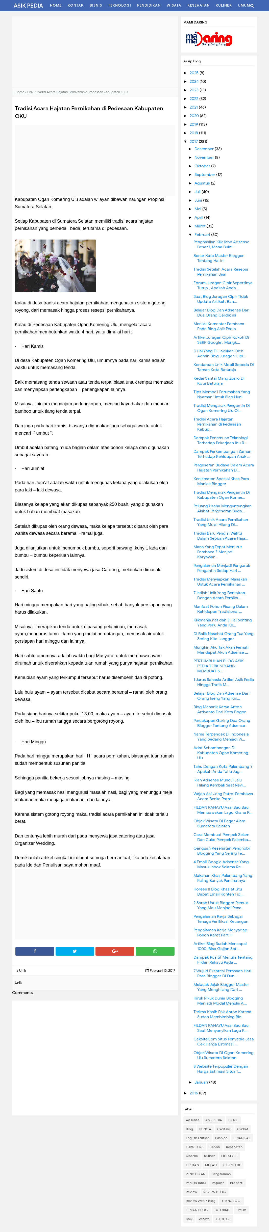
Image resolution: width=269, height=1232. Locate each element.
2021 (194, 107)
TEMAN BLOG (197, 1210)
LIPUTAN (192, 1165)
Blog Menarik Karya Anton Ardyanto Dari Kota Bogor (219, 709)
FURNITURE (195, 1147)
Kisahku (192, 1156)
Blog (189, 1129)
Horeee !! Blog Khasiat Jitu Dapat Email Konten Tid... (218, 892)
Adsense (193, 1120)
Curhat (242, 1129)
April (199, 217)
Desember (204, 148)
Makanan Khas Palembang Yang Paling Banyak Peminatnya (222, 878)
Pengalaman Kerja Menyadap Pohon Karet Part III (220, 933)
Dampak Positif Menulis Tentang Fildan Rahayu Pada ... (223, 960)
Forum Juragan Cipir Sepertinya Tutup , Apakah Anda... (223, 285)
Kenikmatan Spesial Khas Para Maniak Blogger (221, 481)
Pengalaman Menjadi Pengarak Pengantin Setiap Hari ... (221, 568)
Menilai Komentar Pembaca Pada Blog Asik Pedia (218, 326)
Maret (200, 226)
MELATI (211, 1165)
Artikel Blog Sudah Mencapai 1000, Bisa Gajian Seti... (220, 946)
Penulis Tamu (196, 1183)
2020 (195, 115)
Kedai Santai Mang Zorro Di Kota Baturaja (218, 381)
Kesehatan (234, 1147)
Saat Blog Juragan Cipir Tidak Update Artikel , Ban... (220, 299)
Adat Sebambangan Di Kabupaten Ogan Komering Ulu (220, 753)
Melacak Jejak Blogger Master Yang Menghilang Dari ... (221, 987)
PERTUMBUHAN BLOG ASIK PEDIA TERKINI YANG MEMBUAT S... (218, 666)
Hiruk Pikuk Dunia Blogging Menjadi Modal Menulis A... (220, 1001)
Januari (201, 1082)
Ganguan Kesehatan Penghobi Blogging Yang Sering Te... (221, 851)
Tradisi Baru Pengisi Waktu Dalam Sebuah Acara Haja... (220, 536)
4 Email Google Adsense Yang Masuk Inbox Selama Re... (221, 864)
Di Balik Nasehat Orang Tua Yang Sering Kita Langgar (223, 636)
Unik (189, 1219)
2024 (195, 81)
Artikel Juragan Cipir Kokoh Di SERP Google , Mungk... (221, 340)
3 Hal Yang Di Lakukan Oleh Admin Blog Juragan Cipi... (219, 354)
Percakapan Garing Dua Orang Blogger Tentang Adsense (221, 723)
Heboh (214, 1147)
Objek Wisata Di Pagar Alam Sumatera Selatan (219, 824)
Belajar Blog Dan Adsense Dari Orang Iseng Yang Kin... (221, 696)
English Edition (197, 1138)
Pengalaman (221, 1174)
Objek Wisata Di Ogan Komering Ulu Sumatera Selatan (223, 1055)
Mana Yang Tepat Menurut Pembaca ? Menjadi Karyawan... (217, 552)
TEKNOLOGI (231, 1201)
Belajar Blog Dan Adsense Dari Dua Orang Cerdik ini (221, 313)
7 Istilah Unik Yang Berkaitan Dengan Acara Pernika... (219, 595)
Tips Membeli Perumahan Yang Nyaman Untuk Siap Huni (221, 394)
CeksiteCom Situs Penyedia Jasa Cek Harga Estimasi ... (223, 1042)
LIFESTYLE (229, 1156)
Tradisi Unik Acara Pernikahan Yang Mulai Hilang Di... (220, 522)
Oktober (202, 166)
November (204, 157)
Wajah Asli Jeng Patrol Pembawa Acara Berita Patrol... (223, 796)
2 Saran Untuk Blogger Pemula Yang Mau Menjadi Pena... (221, 905)
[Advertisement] (95, 51)
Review (191, 1192)
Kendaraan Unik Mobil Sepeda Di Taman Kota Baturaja (223, 367)
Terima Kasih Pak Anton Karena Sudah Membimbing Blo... (222, 1014)
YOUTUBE (223, 1219)
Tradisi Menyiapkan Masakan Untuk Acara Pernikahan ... (220, 582)
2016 (194, 1093)
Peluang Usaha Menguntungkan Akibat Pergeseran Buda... (222, 509)
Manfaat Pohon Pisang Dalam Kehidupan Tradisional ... (220, 609)
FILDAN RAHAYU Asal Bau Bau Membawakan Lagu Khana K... (223, 810)
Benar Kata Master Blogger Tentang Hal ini (218, 258)
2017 (194, 141)
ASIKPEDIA (213, 1120)
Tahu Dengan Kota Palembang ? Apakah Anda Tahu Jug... (222, 769)
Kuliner (209, 1156)
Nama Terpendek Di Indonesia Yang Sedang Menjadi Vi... (221, 737)
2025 (195, 72)
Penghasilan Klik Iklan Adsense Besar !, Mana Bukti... (221, 245)
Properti (236, 1183)
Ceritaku (224, 1129)
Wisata (204, 1219)
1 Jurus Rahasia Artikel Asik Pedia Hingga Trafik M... (223, 682)
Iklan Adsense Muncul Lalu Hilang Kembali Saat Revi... (219, 783)
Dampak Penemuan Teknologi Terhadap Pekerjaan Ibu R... (220, 440)
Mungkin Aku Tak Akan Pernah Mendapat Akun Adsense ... (221, 650)
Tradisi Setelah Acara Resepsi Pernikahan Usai (220, 272)
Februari (202, 234)
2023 (195, 90)
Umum (241, 1210)
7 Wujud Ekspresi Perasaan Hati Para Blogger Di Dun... (222, 973)
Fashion (221, 1138)
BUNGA (205, 1129)
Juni (198, 200)
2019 (194, 124)
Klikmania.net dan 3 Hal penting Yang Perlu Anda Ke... (222, 623)
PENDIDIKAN (196, 1174)
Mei (198, 209)
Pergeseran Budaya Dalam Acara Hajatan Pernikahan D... (223, 468)
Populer (218, 1183)
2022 (194, 98)
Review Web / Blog (201, 1201)
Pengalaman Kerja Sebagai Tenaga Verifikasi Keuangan (220, 919)
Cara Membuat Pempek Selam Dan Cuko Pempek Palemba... (222, 837)
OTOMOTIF (232, 1165)
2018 (194, 133)
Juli (198, 191)
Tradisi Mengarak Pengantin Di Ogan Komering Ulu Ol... (221, 408)
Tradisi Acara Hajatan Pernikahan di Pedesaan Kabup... (217, 424)
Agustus (202, 183)
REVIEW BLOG (214, 1192)
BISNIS (233, 1120)
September (205, 174)
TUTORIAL (222, 1210)
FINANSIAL (242, 1138)
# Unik (21, 970)
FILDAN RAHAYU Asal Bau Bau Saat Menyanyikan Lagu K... (221, 1028)
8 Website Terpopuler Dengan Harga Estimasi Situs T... (220, 1069)
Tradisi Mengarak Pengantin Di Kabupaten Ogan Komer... (221, 495)
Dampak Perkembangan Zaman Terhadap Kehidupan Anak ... (222, 454)
